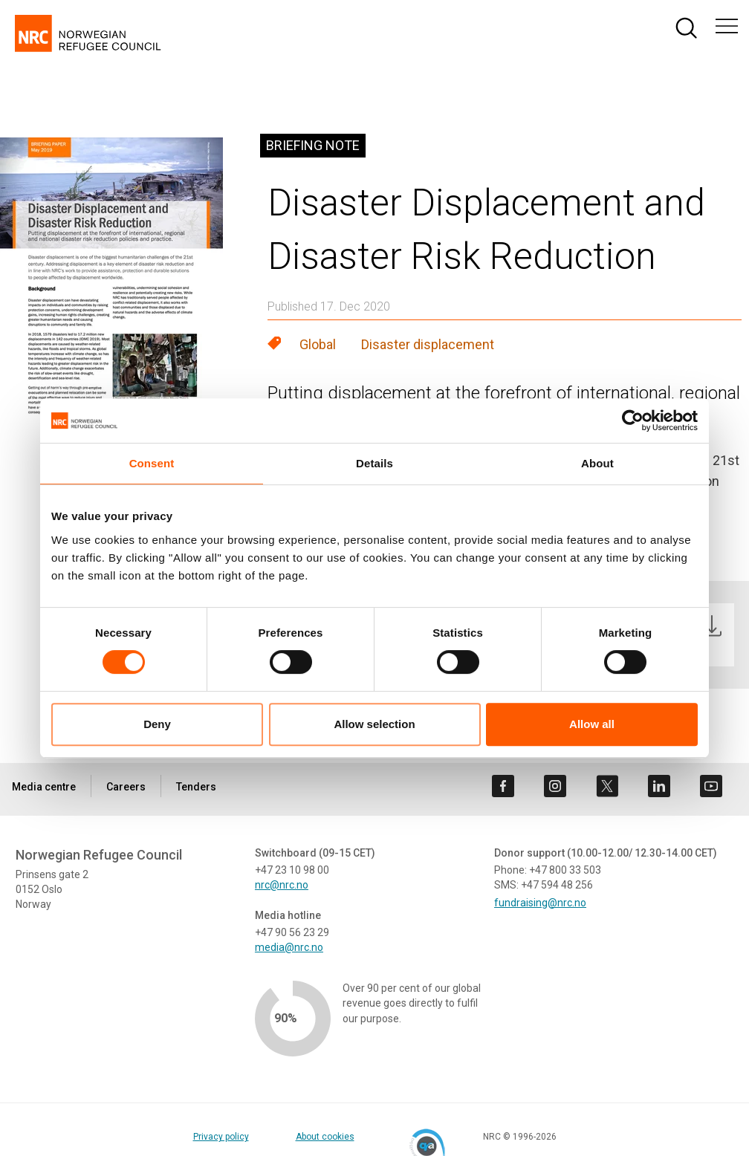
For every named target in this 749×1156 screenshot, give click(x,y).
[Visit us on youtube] (711, 786)
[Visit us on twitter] (607, 786)
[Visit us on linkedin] (659, 786)
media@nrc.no (289, 947)
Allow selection (374, 724)
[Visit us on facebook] (503, 786)
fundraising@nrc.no (540, 903)
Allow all (592, 724)
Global (317, 344)
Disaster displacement (427, 344)
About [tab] (597, 463)
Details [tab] (374, 463)
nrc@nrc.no (281, 885)
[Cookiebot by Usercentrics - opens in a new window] (633, 420)
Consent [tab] (152, 463)
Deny (157, 724)
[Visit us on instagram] (555, 786)
